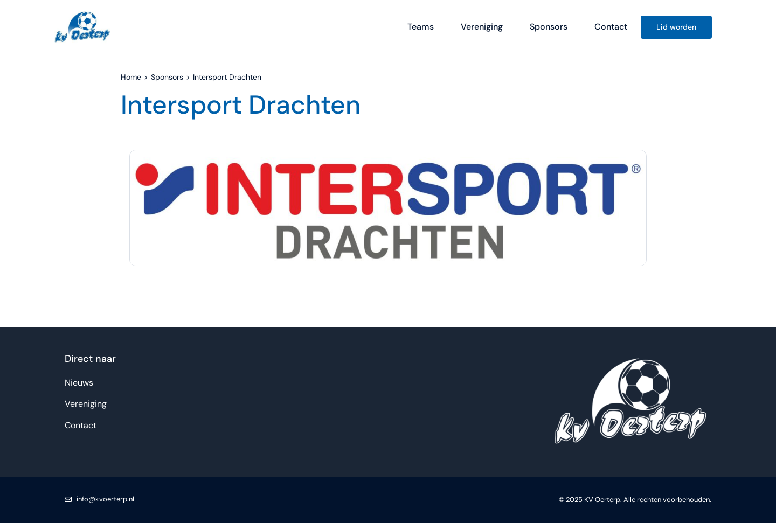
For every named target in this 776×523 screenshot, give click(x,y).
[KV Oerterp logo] (82, 12)
